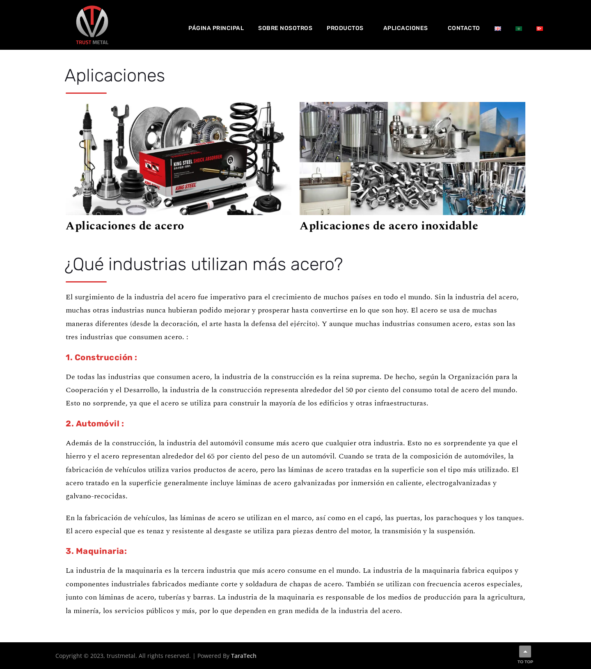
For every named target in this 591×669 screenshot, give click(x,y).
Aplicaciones (405, 28)
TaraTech (244, 656)
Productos (345, 28)
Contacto (464, 28)
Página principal (216, 28)
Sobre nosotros (285, 28)
